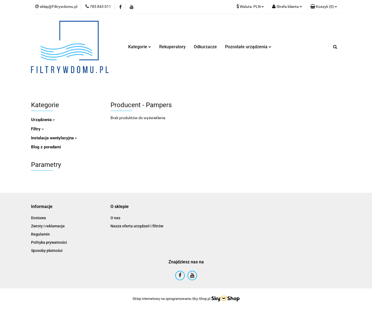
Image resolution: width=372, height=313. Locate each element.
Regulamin (40, 234)
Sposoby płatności (47, 250)
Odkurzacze (205, 46)
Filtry (37, 129)
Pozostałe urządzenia (248, 46)
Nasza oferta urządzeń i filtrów (136, 226)
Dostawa (38, 218)
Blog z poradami (46, 147)
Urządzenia (43, 119)
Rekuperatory (172, 46)
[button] (323, 7)
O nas (115, 218)
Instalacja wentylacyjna (54, 138)
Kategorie (139, 46)
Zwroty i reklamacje (48, 226)
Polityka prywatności (49, 242)
